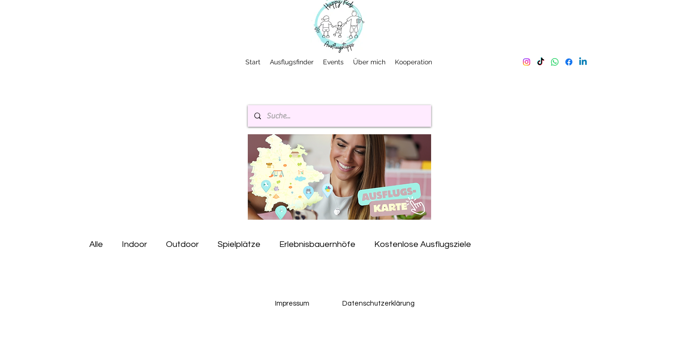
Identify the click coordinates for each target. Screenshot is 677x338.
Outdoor (182, 244)
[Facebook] (569, 62)
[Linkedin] (583, 62)
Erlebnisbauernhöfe (317, 244)
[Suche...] (339, 116)
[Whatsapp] (554, 62)
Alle (96, 244)
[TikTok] (540, 62)
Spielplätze (239, 244)
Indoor (134, 244)
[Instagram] (526, 62)
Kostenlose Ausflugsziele (422, 244)
